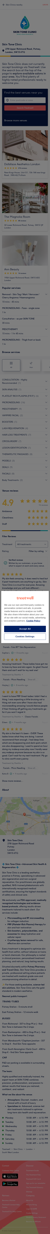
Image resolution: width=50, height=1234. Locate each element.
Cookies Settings (25, 636)
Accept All (25, 629)
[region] (25, 617)
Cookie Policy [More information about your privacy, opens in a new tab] (33, 621)
